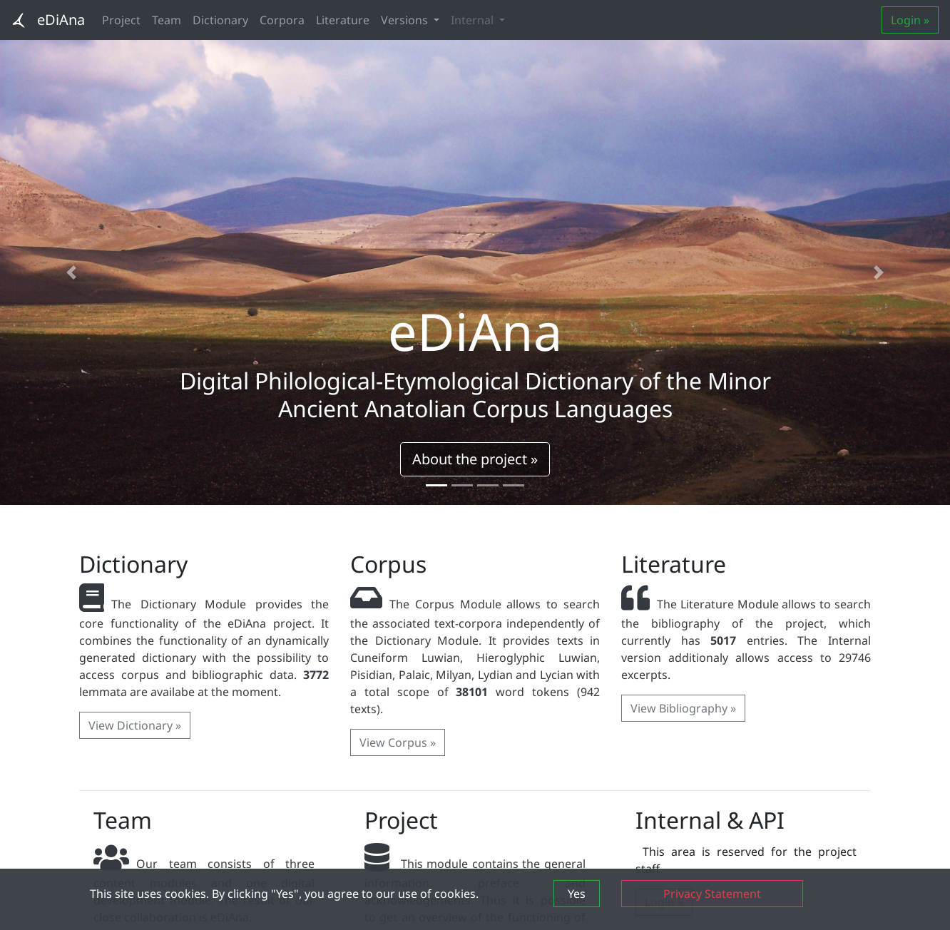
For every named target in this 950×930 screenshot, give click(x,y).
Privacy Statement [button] (712, 893)
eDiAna (61, 19)
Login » (910, 20)
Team (166, 20)
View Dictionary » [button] (134, 725)
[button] (71, 272)
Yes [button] (577, 893)
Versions (406, 20)
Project (121, 20)
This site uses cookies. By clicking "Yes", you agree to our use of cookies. (284, 893)
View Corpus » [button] (397, 742)
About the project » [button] (475, 459)
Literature (342, 20)
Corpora (282, 20)
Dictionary (220, 20)
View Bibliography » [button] (683, 708)
